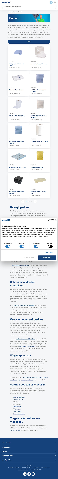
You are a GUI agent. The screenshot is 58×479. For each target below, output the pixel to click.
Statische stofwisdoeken (16, 90)
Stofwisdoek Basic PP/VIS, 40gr (38, 192)
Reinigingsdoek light (37, 167)
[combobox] (29, 6)
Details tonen (49, 252)
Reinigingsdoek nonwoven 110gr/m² (16, 142)
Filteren (29, 42)
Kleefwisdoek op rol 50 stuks (39, 141)
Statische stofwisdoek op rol (17, 116)
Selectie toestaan (29, 257)
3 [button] (31, 201)
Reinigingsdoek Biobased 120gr (16, 65)
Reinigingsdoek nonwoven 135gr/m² (38, 90)
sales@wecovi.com (23, 470)
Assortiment (13, 12)
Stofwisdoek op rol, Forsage (39, 64)
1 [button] (26, 201)
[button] (35, 201)
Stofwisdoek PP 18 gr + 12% (17, 167)
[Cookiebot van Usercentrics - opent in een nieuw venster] (49, 220)
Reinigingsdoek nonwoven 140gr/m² (38, 116)
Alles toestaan (47, 257)
